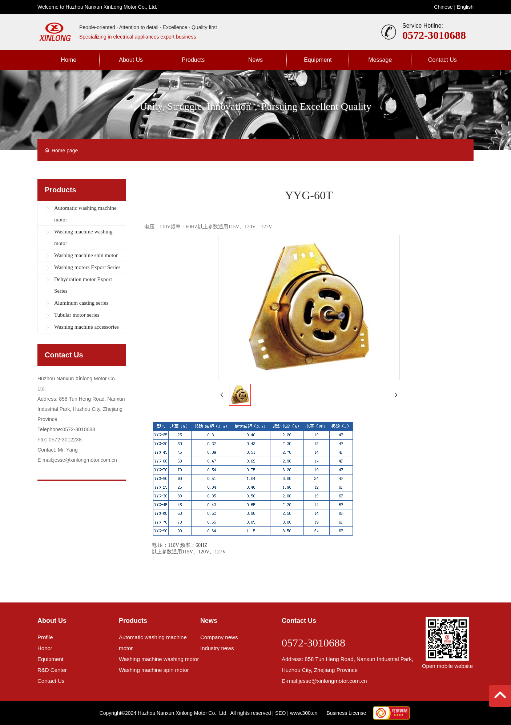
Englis (464, 7)
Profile (45, 637)
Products (133, 620)
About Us (52, 620)
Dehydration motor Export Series (83, 285)
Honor (44, 648)
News (208, 620)
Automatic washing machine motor (85, 214)
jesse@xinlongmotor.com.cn (333, 681)
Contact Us (50, 681)
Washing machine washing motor (83, 237)
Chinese (443, 7)
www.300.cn (303, 713)
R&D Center (52, 670)
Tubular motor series (76, 315)
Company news (219, 637)
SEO (280, 713)
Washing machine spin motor (86, 255)
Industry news (217, 648)
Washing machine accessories (86, 327)
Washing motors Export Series (87, 267)
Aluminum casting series (81, 303)
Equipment (50, 659)
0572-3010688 (434, 35)
